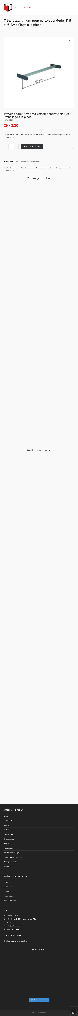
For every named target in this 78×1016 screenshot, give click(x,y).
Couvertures (8, 834)
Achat (6, 816)
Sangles (6, 866)
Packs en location (10, 900)
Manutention (8, 848)
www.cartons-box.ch (14, 929)
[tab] (9, 162)
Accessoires (8, 821)
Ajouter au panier (32, 146)
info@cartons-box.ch (14, 926)
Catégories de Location (15, 876)
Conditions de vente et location (15, 941)
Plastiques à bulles (10, 862)
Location (7, 882)
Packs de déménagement (13, 857)
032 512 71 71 (11, 922)
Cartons (6, 830)
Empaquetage (9, 839)
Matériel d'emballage (11, 853)
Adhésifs (7, 825)
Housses (7, 843)
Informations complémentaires (28, 162)
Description (8, 162)
